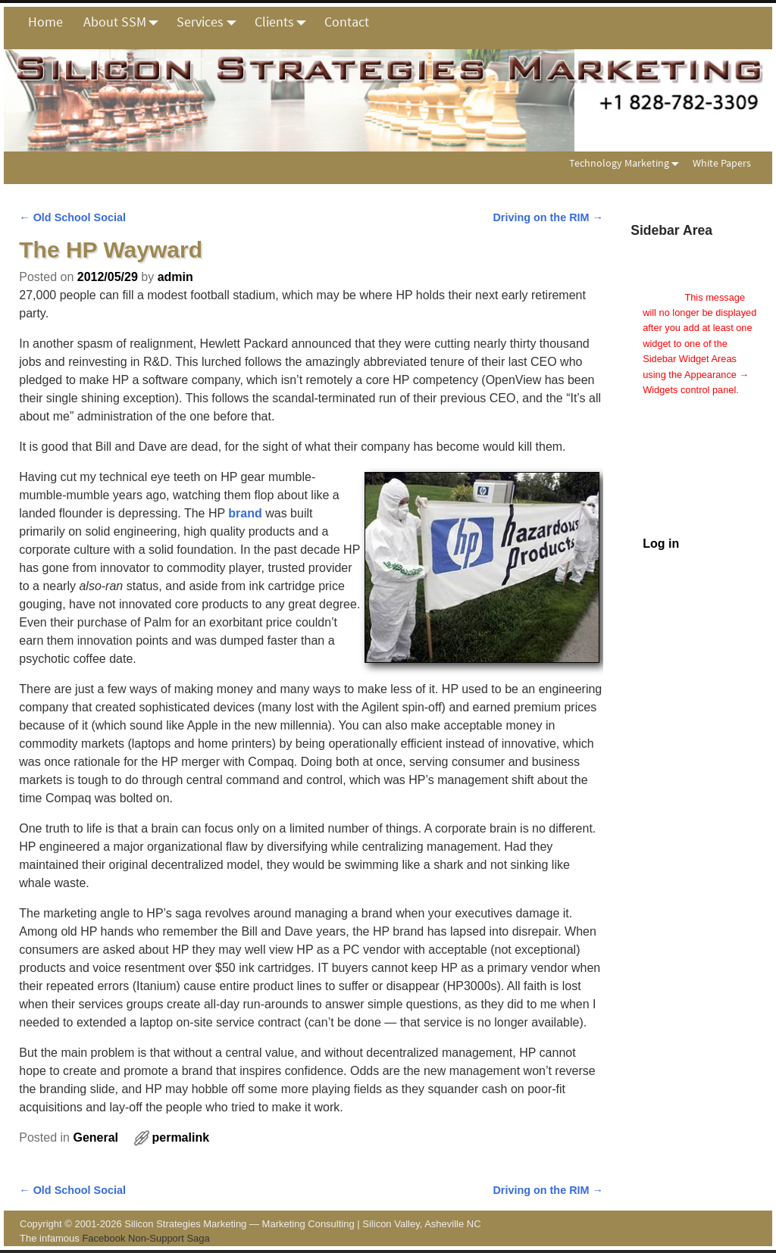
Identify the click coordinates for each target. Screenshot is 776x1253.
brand (244, 513)
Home (45, 21)
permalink (180, 1137)
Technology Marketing (627, 163)
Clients (284, 22)
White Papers (722, 163)
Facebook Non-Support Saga (145, 1238)
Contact (346, 21)
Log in (661, 543)
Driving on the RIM (548, 217)
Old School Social (72, 217)
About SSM (125, 22)
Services (210, 22)
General (95, 1137)
